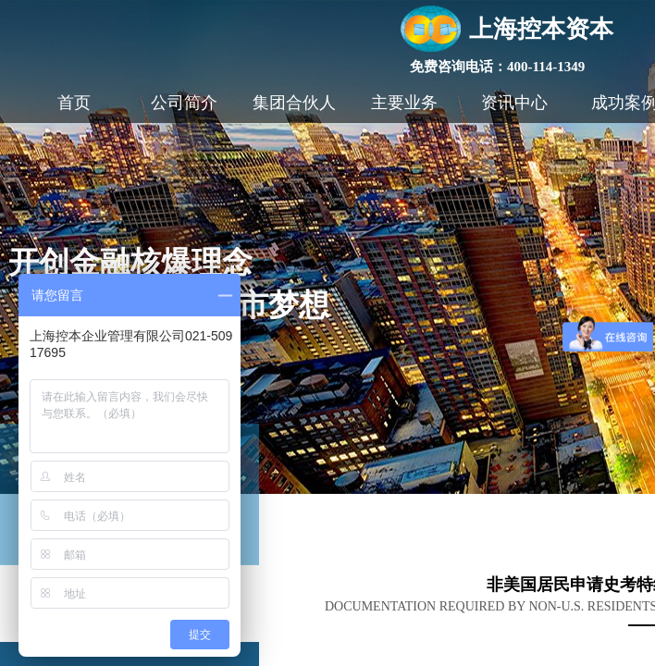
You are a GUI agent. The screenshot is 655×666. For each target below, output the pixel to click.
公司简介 (184, 102)
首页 (74, 102)
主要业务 (404, 102)
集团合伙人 (294, 102)
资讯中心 (514, 102)
